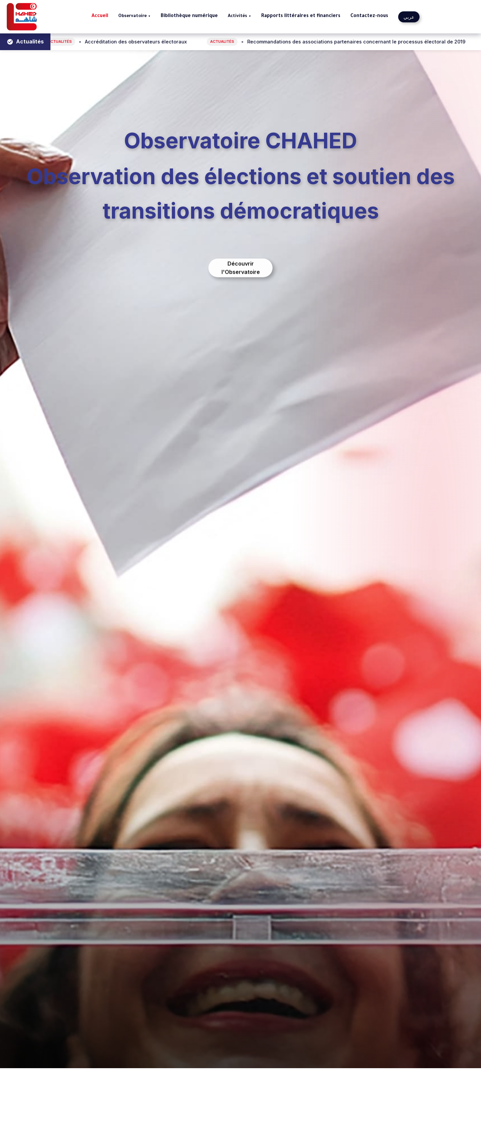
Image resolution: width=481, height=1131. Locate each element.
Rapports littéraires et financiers (300, 16)
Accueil (100, 16)
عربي (409, 17)
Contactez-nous (369, 16)
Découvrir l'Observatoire (240, 270)
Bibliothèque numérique (189, 16)
